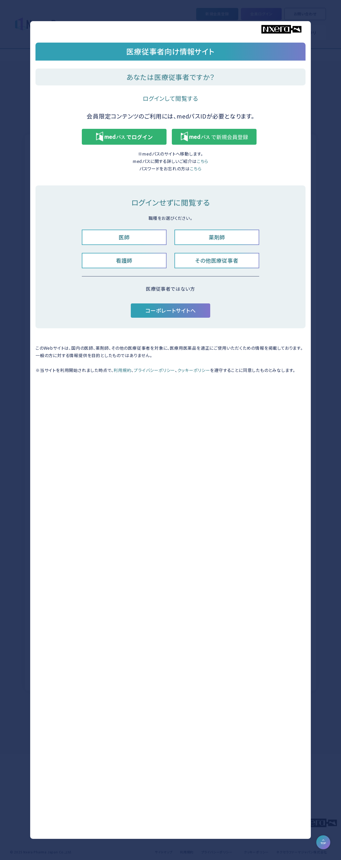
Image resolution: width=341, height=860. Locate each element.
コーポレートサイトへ (170, 310)
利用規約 (122, 370)
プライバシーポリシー (154, 370)
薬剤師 (217, 237)
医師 (124, 237)
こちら (202, 161)
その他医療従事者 (216, 260)
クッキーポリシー (193, 370)
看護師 (124, 260)
